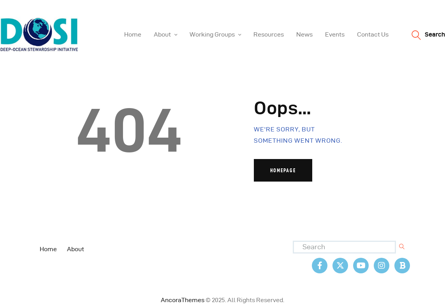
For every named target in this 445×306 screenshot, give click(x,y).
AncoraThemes (182, 300)
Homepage (283, 170)
